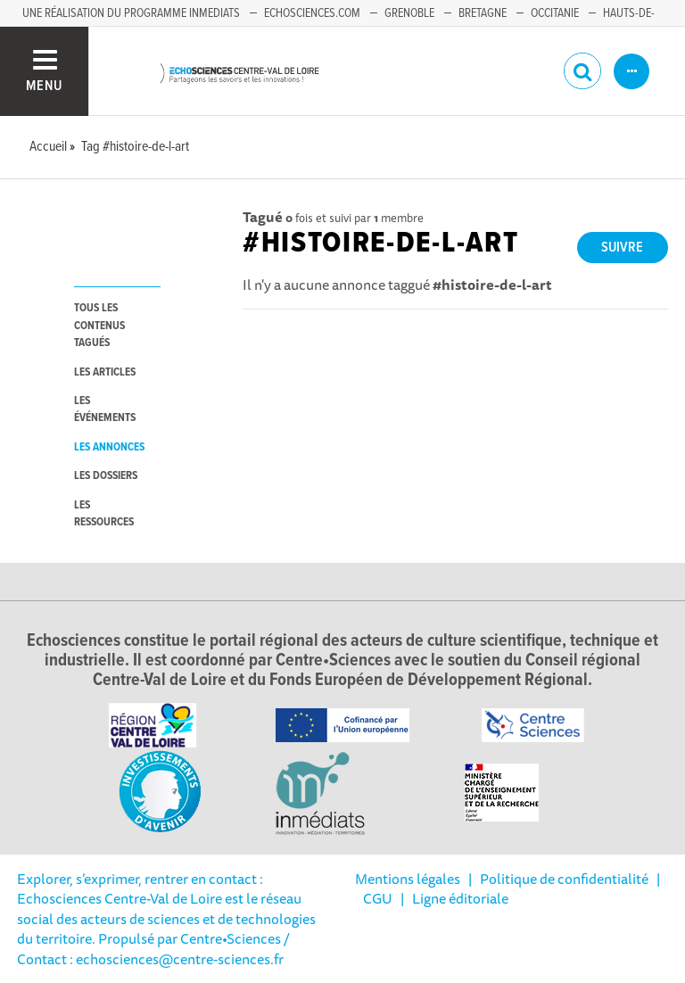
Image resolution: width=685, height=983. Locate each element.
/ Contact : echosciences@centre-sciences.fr (153, 948)
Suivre (622, 247)
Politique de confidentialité (564, 878)
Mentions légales (407, 878)
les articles (105, 372)
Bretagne (482, 13)
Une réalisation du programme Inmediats (131, 13)
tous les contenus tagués (99, 326)
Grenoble (409, 13)
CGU (377, 898)
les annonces (109, 447)
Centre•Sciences (230, 938)
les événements (105, 409)
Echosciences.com (312, 13)
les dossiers (105, 475)
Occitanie (555, 13)
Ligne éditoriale (460, 898)
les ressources (104, 514)
